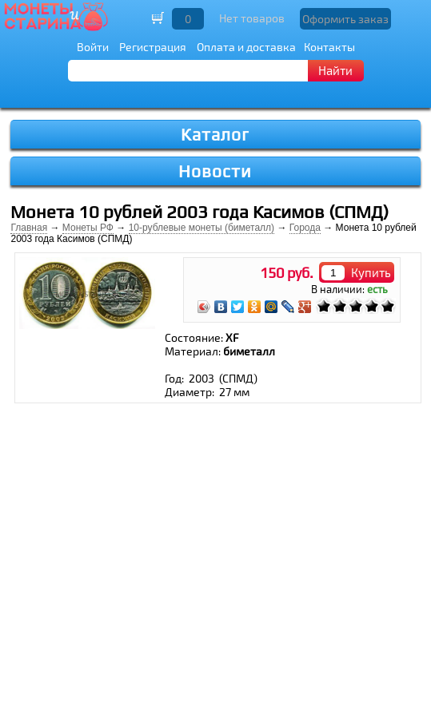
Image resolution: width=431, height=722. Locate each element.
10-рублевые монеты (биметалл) (201, 227)
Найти (335, 70)
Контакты (329, 47)
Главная (28, 227)
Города (305, 227)
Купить (371, 272)
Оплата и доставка (246, 47)
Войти (93, 47)
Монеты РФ (88, 227)
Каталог (215, 135)
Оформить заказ (345, 19)
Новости (215, 171)
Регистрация (152, 47)
